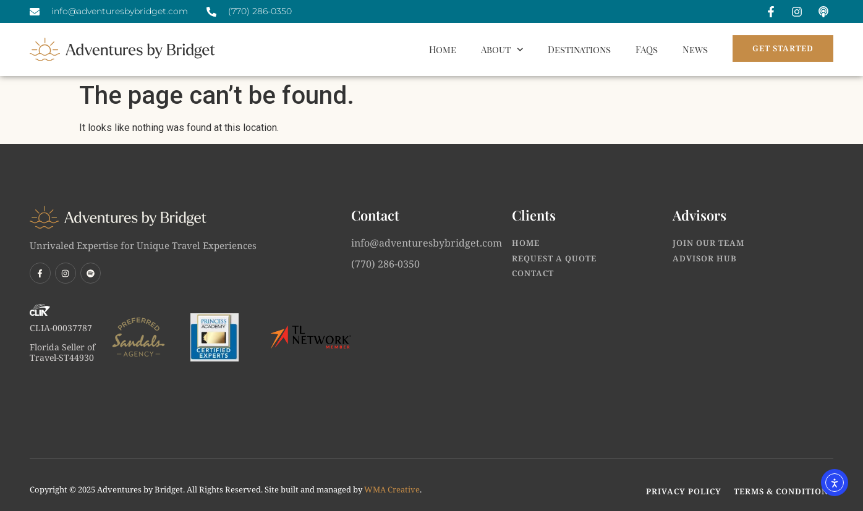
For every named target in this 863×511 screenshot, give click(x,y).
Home (442, 49)
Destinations (579, 49)
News (695, 49)
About (502, 49)
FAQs (647, 49)
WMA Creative (392, 489)
